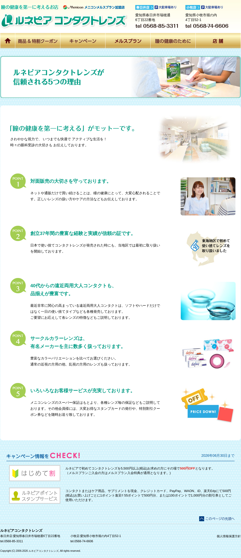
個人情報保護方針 (229, 536)
